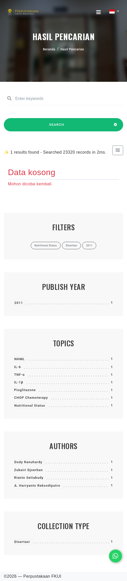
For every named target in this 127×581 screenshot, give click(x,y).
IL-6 (17, 367)
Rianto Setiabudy (29, 478)
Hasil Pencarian (72, 49)
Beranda (49, 49)
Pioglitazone (25, 390)
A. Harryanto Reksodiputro (37, 485)
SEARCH (56, 127)
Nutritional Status (29, 405)
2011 (18, 303)
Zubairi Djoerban (28, 470)
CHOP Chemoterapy (31, 398)
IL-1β (18, 382)
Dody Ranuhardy (28, 462)
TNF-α (19, 375)
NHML (19, 359)
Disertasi (22, 542)
